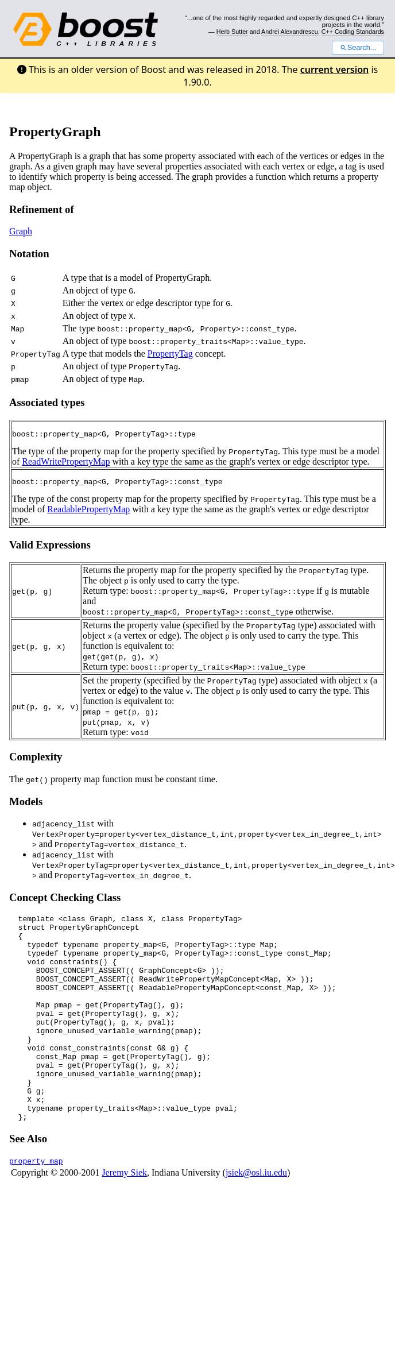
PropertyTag (170, 353)
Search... (358, 48)
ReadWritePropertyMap (66, 463)
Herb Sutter (232, 31)
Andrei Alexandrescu (289, 31)
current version (334, 69)
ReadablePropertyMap (88, 512)
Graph (20, 231)
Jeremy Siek (124, 1217)
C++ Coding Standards (353, 31)
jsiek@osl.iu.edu (256, 1217)
